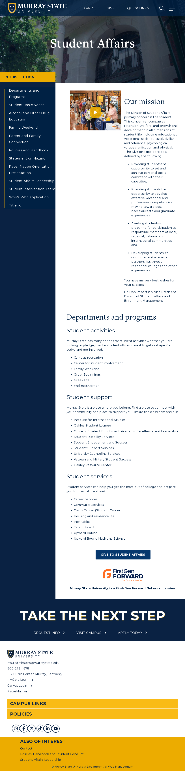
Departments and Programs (24, 94)
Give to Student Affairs (123, 554)
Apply (88, 8)
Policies (21, 714)
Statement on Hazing (27, 158)
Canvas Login (17, 685)
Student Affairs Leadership (31, 181)
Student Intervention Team (32, 189)
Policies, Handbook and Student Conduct (52, 754)
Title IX (15, 205)
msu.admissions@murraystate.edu (33, 663)
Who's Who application (29, 197)
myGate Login (18, 679)
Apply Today (130, 633)
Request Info (47, 633)
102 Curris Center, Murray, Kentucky (35, 674)
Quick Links (138, 8)
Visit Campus (88, 633)
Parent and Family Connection (25, 139)
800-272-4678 (18, 668)
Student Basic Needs (26, 105)
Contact (26, 748)
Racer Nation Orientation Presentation (30, 170)
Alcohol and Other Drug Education (29, 116)
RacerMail (14, 691)
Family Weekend (23, 128)
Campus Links (28, 703)
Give (111, 8)
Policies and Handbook (28, 150)
